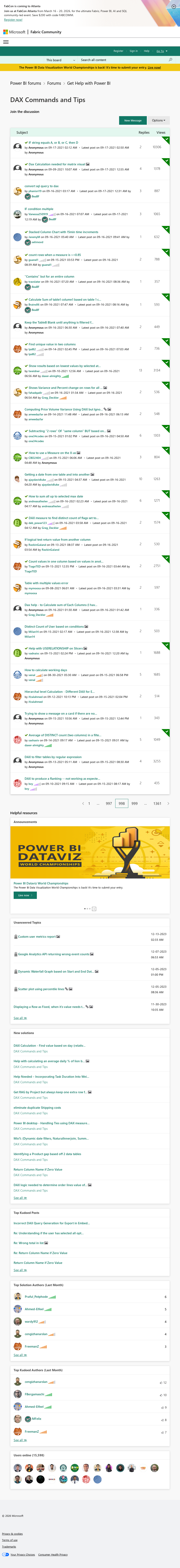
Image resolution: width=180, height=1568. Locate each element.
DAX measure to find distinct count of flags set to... (64, 518)
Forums (54, 83)
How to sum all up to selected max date (56, 496)
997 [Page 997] (109, 803)
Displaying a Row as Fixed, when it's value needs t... (50, 1007)
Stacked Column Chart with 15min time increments (63, 232)
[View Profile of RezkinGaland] (37, 545)
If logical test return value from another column (58, 539)
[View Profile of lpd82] (32, 349)
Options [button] (157, 120)
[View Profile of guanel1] (33, 260)
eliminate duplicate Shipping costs (37, 1107)
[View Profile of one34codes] (36, 436)
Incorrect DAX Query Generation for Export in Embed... (52, 1223)
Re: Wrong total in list (29, 1243)
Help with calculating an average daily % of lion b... (50, 1061)
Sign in (134, 50)
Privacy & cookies (12, 1533)
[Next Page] (167, 803)
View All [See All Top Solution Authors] (20, 1355)
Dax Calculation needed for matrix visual (57, 164)
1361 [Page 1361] (157, 803)
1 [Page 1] (89, 803)
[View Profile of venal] (32, 675)
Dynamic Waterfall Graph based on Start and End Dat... (56, 971)
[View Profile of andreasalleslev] (38, 501)
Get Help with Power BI (89, 83)
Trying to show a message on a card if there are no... (61, 713)
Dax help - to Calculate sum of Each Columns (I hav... (61, 605)
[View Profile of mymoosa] (35, 588)
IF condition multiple (39, 209)
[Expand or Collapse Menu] (6, 42)
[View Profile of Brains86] (34, 304)
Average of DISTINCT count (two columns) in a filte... (65, 735)
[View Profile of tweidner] (34, 371)
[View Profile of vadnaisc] (34, 653)
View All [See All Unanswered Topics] (20, 1018)
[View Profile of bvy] (31, 784)
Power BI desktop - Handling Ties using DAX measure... (52, 1123)
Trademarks (9, 1546)
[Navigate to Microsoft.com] (14, 32)
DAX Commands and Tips (31, 1051)
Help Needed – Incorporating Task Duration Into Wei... (51, 1076)
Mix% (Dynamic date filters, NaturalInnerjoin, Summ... (51, 1138)
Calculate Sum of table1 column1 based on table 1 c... (65, 299)
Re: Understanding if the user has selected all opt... (49, 1233)
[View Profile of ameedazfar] (36, 414)
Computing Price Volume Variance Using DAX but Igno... (64, 409)
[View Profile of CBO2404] (35, 458)
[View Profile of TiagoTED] (35, 566)
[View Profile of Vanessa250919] (38, 214)
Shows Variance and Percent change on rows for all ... (66, 388)
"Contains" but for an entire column (49, 276)
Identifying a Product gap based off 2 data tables (47, 1154)
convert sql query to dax (42, 186)
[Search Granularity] (61, 60)
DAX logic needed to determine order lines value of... (51, 1185)
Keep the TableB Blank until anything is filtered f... (59, 322)
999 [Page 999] (135, 803)
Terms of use (10, 1540)
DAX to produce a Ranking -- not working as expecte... (62, 778)
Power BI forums (25, 83)
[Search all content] (127, 60)
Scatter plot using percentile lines (41, 989)
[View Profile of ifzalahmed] (36, 697)
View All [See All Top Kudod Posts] (20, 1270)
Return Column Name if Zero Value (38, 1169)
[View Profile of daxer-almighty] (51, 376)
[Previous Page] (81, 803)
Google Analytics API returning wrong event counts (54, 954)
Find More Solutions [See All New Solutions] (20, 1197)
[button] (133, 120)
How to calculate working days (46, 670)
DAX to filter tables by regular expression (53, 757)
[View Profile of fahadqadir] (35, 393)
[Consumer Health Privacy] (53, 1554)
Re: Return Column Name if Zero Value (40, 1253)
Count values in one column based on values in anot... (66, 561)
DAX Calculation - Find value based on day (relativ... (50, 1045)
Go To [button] (160, 51)
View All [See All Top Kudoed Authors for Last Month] (20, 1440)
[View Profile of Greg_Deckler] (50, 397)
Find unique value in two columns (52, 344)
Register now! (13, 20)
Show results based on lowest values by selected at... (65, 366)
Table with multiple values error (46, 583)
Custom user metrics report (37, 936)
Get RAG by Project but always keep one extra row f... (51, 1092)
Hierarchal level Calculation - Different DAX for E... (60, 691)
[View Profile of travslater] (34, 282)
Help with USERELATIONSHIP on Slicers (56, 648)
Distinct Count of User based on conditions (55, 626)
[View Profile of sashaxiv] (34, 740)
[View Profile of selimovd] (37, 242)
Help (146, 50)
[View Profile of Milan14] (34, 632)
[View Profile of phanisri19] (35, 191)
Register (118, 50)
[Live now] (25, 895)
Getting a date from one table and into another (58, 474)
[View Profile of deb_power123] (38, 523)
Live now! (154, 67)
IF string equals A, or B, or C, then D (53, 142)
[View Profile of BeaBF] (35, 196)
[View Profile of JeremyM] (34, 237)
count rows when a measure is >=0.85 (55, 255)
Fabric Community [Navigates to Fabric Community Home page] (46, 31)
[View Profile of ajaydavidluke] (37, 480)
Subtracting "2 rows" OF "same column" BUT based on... (68, 431)
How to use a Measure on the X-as (53, 453)
